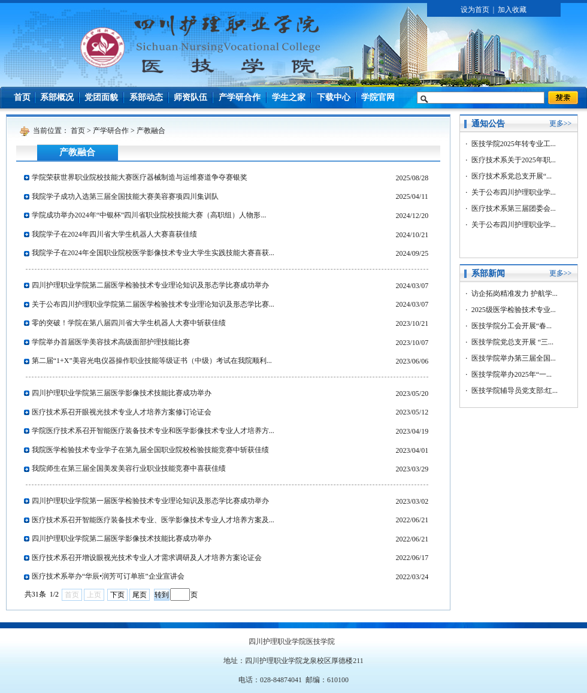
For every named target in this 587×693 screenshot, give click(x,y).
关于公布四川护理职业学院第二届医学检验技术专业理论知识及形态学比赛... (153, 304)
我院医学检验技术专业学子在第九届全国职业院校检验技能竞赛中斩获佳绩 (150, 450)
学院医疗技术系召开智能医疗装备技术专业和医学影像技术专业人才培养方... (153, 430)
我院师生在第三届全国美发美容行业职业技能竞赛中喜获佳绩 (129, 468)
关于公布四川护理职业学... (513, 192)
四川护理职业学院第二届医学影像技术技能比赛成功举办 (121, 538)
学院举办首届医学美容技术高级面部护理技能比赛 (111, 342)
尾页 (139, 595)
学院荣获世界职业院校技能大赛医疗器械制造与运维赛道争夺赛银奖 (139, 177)
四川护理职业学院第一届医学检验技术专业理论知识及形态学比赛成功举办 (150, 501)
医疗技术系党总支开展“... (511, 176)
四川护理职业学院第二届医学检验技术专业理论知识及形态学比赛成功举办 (150, 285)
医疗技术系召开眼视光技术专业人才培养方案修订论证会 (121, 412)
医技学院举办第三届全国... (513, 358)
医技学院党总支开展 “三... (512, 342)
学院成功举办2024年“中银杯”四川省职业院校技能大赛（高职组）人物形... (149, 215)
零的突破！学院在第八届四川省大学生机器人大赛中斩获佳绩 (129, 323)
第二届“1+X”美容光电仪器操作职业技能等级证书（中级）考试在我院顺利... (152, 360)
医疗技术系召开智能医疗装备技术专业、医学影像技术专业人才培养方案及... (153, 520)
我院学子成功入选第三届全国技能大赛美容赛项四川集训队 (125, 196)
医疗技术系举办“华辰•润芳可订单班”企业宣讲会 (108, 576)
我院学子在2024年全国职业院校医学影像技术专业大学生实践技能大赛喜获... (153, 253)
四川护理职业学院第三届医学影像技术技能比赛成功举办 (121, 393)
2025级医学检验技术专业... (513, 309)
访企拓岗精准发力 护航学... (514, 293)
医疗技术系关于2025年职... (513, 160)
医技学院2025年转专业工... (513, 144)
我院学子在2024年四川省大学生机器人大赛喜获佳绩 (114, 234)
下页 (117, 595)
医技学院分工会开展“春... (511, 326)
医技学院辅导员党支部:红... (514, 390)
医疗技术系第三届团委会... (513, 208)
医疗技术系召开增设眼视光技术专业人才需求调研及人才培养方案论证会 (147, 557)
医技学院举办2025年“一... (511, 374)
